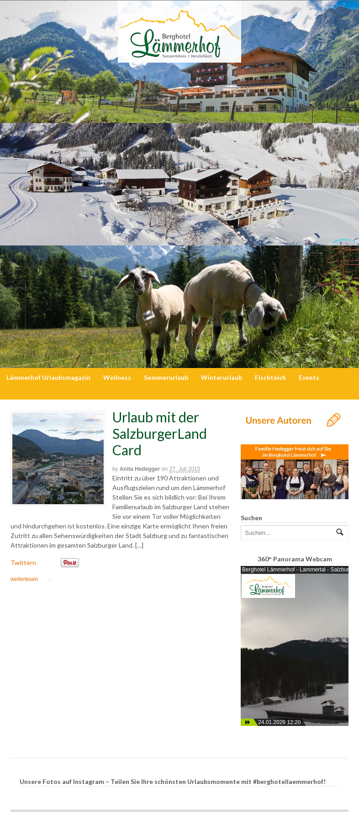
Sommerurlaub (166, 377)
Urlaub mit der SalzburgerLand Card (159, 433)
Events (309, 377)
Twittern (23, 562)
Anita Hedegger (140, 469)
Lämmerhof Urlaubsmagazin (48, 377)
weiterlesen (24, 579)
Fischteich (270, 377)
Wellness (117, 377)
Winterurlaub (221, 377)
